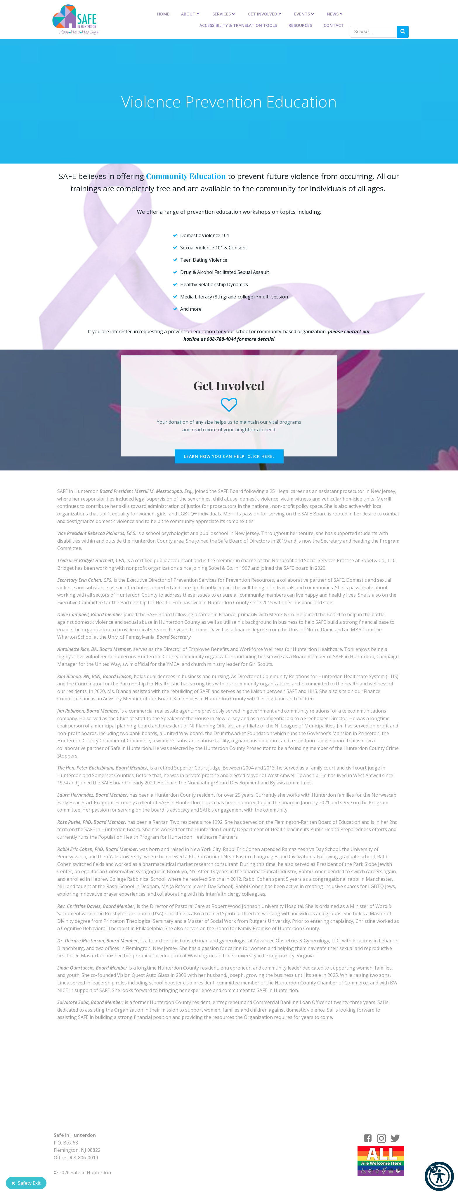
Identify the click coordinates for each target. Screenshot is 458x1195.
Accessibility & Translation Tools (238, 25)
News (335, 13)
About (191, 13)
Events (304, 13)
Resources (300, 25)
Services (224, 13)
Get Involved (265, 13)
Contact (334, 25)
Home (163, 13)
